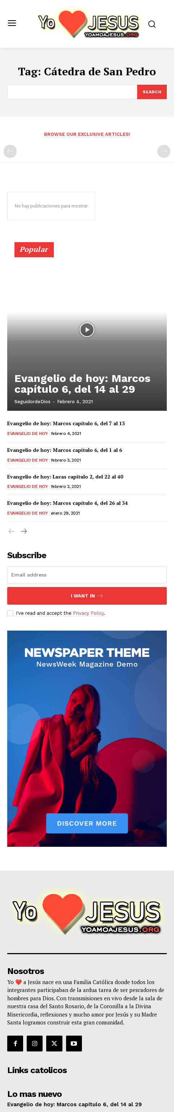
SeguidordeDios (32, 401)
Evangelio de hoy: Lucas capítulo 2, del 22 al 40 (65, 476)
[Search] (152, 92)
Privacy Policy (88, 613)
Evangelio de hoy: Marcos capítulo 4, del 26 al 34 (67, 502)
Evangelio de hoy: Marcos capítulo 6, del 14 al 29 (82, 383)
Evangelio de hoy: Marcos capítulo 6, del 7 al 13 (66, 423)
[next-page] (23, 532)
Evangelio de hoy (27, 433)
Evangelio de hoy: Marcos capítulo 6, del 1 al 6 (64, 449)
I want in (87, 595)
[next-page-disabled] (163, 151)
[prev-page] (10, 151)
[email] (87, 574)
